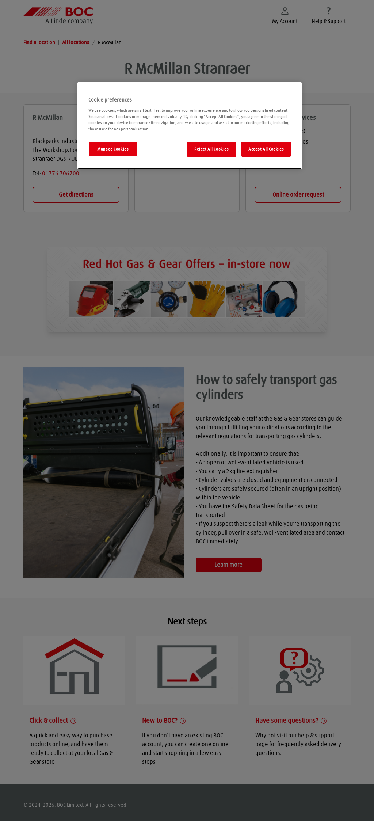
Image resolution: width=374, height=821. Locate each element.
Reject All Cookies (211, 149)
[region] (189, 126)
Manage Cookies (113, 149)
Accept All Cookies (266, 149)
